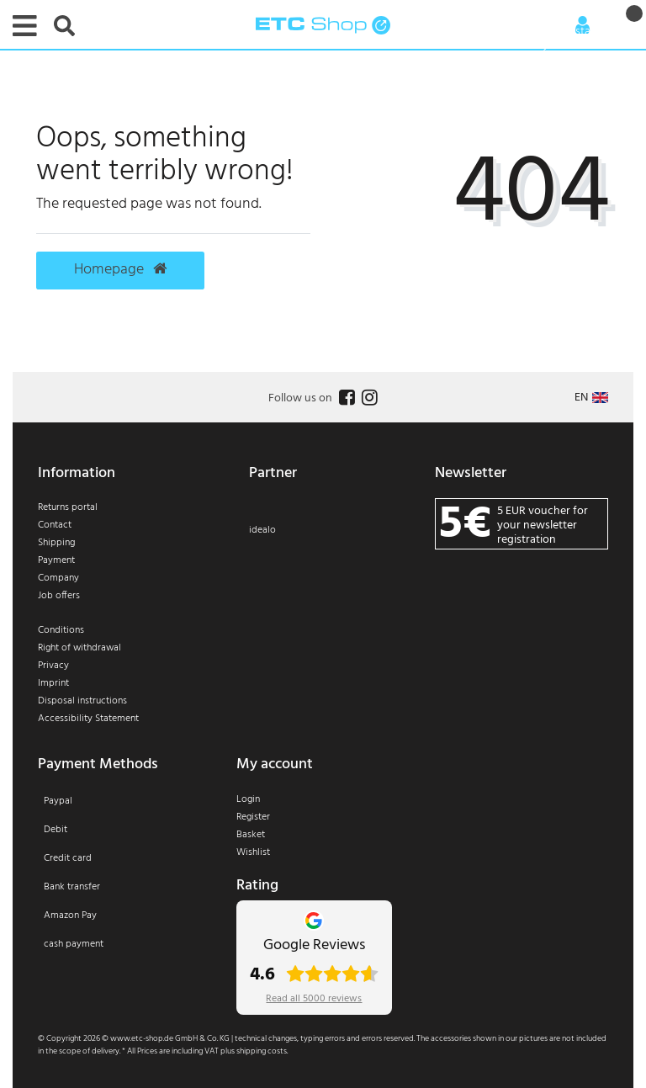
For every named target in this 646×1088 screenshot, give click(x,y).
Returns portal (68, 507)
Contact (54, 525)
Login (248, 799)
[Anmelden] (582, 25)
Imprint (53, 683)
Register (253, 817)
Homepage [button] (120, 270)
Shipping (56, 542)
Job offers (59, 595)
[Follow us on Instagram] (367, 398)
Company (58, 578)
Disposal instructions (82, 701)
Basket (250, 834)
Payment (56, 560)
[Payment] (124, 883)
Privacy (53, 665)
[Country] (591, 397)
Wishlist (253, 852)
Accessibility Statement (88, 718)
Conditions (61, 630)
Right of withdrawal (79, 648)
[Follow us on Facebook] (345, 398)
